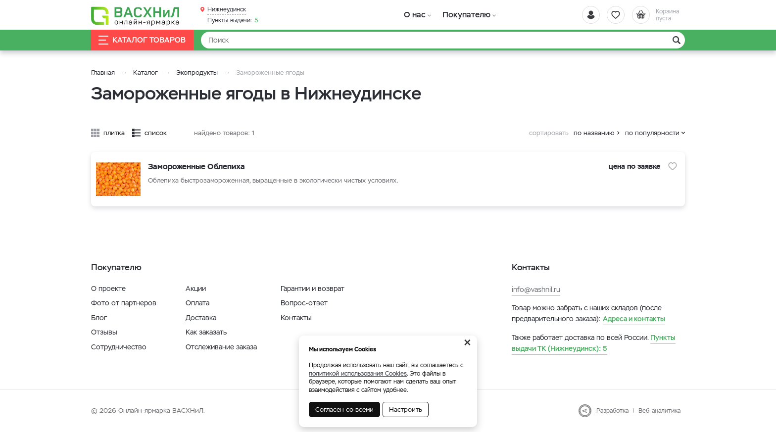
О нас (414, 14)
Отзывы (104, 332)
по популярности (652, 133)
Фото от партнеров (123, 302)
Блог (99, 317)
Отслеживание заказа (221, 346)
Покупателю (463, 14)
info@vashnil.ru (536, 289)
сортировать (549, 133)
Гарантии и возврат (312, 288)
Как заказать (206, 332)
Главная (103, 72)
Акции (196, 288)
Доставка (201, 317)
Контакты (296, 317)
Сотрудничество (118, 346)
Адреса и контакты (634, 318)
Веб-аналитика (659, 411)
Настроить (405, 409)
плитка (114, 133)
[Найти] (443, 40)
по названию (594, 133)
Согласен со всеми (344, 409)
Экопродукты (197, 72)
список (156, 133)
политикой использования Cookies (358, 374)
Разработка (612, 411)
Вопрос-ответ (304, 302)
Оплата (197, 302)
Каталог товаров (142, 40)
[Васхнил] (135, 15)
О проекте (108, 288)
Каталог (145, 72)
